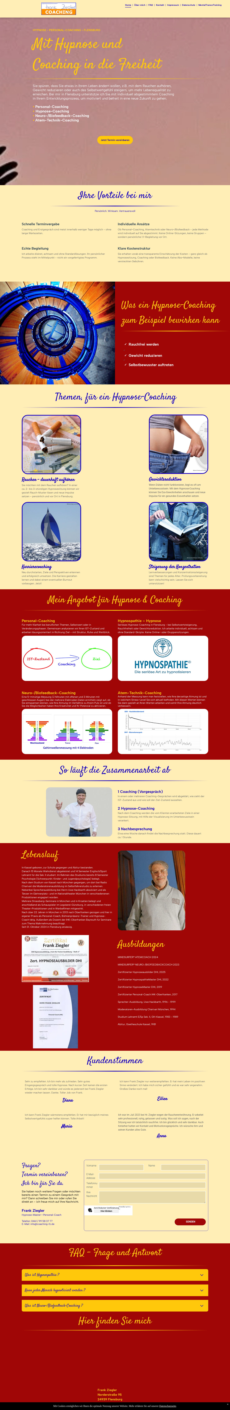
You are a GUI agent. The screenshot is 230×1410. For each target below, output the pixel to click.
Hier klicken (106, 1211)
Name (151, 1165)
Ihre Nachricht (91, 1194)
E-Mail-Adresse (90, 1176)
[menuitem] (128, 5)
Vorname (91, 1165)
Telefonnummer (91, 1185)
